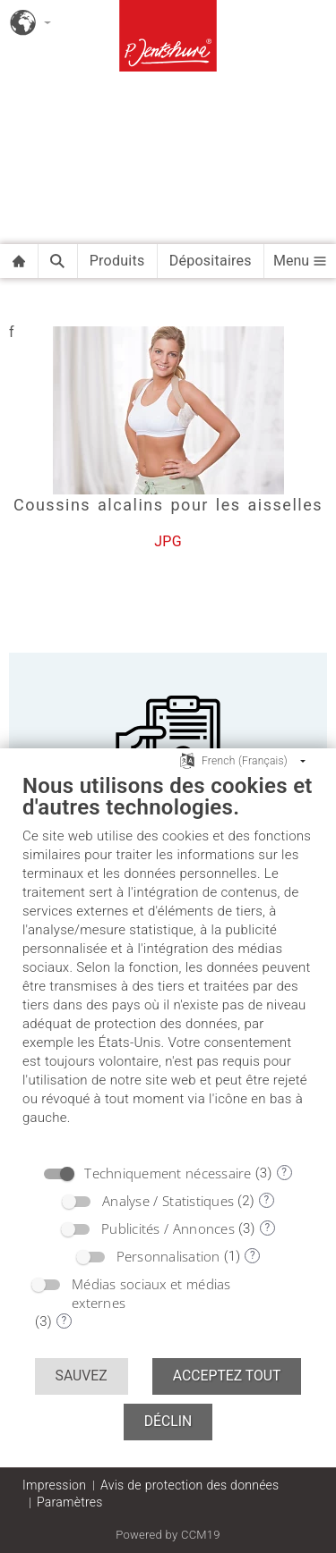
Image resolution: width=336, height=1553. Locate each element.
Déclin (168, 1421)
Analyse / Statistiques (168, 1201)
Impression (54, 1485)
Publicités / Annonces (168, 1228)
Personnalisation (168, 1256)
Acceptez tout (227, 1375)
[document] (168, 963)
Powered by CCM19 (168, 1534)
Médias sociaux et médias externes (151, 1293)
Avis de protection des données (189, 1485)
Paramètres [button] (70, 1502)
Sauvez (82, 1375)
